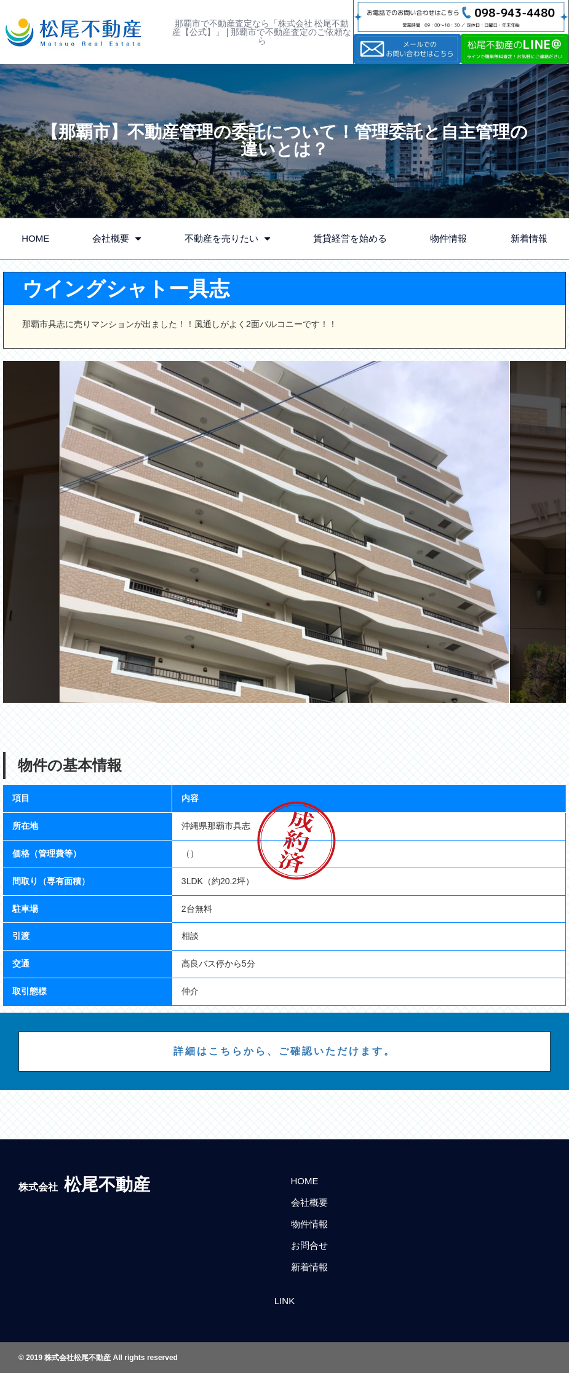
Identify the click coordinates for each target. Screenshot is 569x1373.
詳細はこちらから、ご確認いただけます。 (284, 1051)
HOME (35, 238)
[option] (285, 532)
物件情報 (448, 238)
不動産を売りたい (227, 239)
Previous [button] (31, 532)
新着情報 (529, 238)
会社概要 (116, 239)
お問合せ (309, 1245)
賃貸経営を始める (350, 238)
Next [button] (538, 532)
